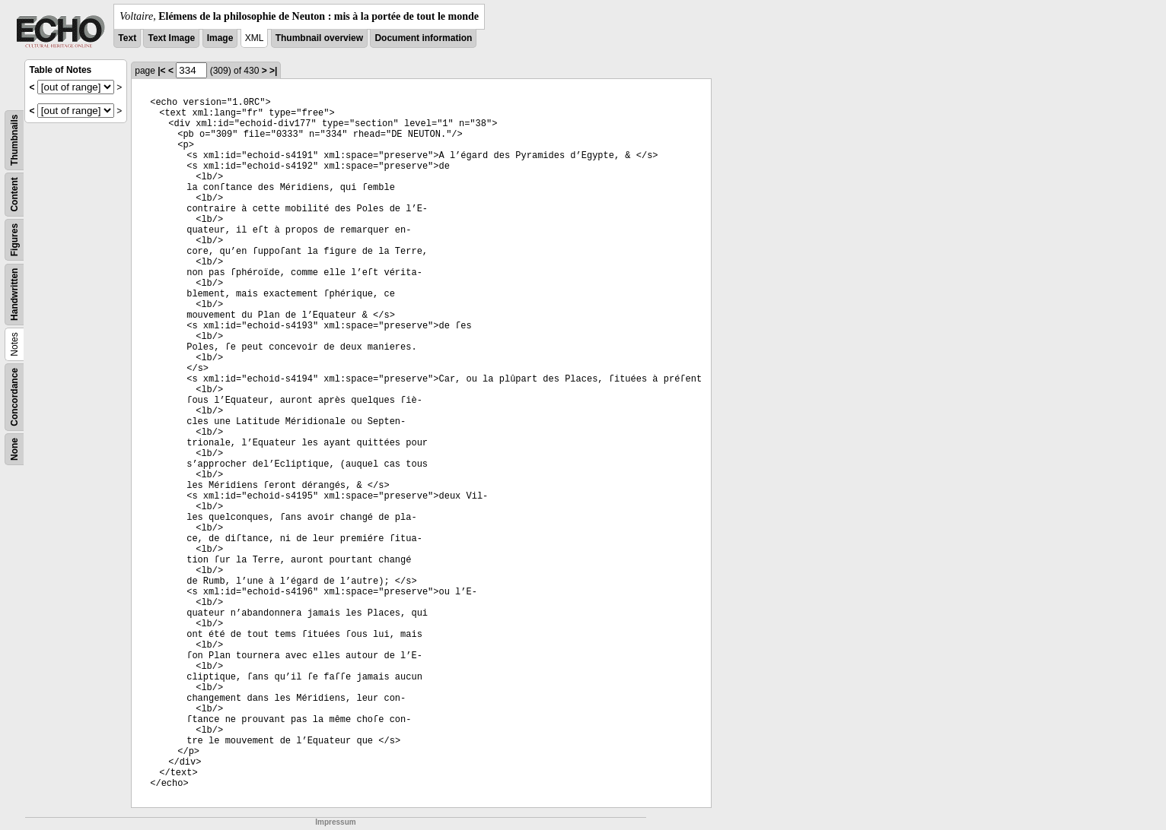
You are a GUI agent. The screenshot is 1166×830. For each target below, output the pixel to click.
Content (14, 194)
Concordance (14, 397)
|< (161, 70)
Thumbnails (14, 140)
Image (220, 38)
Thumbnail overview (319, 38)
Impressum (335, 822)
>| (273, 70)
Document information (423, 38)
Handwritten (14, 294)
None (14, 449)
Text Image (171, 38)
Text (127, 38)
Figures (14, 239)
